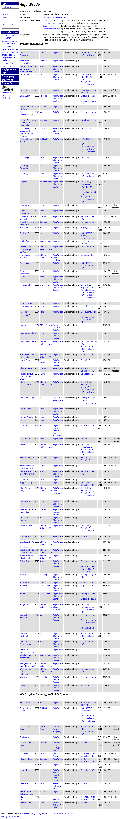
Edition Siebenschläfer (46, 248)
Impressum (7, 79)
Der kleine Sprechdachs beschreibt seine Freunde (27, 132)
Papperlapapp (26, 482)
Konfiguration (9, 69)
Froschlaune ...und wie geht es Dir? (26, 249)
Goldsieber (44, 139)
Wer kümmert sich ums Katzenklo (26, 671)
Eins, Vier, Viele (26, 227)
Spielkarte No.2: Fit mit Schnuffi (27, 551)
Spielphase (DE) (87, 243)
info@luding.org (8, 98)
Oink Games (45, 585)
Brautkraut (25, 74)
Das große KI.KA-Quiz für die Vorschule (27, 123)
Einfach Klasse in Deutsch (27, 217)
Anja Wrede (58, 52)
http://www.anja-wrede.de (53, 17)
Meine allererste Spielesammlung (27, 467)
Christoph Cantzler (57, 70)
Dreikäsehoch (26, 205)
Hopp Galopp (26, 306)
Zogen (22, 685)
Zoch (42, 74)
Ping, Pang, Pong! (25, 489)
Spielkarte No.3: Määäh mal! (27, 556)
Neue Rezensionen (10, 49)
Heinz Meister (56, 798)
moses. (43, 112)
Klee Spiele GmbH (44, 727)
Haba (42, 157)
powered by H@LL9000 (7, 94)
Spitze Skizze (25, 561)
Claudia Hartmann (57, 258)
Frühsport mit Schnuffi (26, 256)
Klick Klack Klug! (27, 397)
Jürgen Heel (58, 397)
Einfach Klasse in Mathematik (27, 223)
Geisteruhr (25, 276)
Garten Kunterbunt (25, 272)
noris (42, 276)
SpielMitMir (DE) (88, 753)
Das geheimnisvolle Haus (26, 114)
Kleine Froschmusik (51, 29)
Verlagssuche (7, 24)
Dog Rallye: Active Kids (25, 166)
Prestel (43, 509)
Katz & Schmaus (27, 360)
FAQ (4, 72)
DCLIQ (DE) (85, 157)
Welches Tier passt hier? (25, 656)
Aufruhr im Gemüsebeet (25, 62)
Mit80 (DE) (85, 685)
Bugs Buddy (25, 96)
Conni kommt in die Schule (27, 107)
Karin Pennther (57, 429)
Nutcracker (25, 479)
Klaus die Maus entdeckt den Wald (26, 376)
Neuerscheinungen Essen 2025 (10, 36)
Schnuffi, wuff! (26, 525)
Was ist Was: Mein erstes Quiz (27, 651)
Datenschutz (8, 83)
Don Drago (25, 173)
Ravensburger (46, 181)
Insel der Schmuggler (52, 23)
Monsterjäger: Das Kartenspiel (27, 472)
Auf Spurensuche (26, 53)
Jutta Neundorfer (58, 434)
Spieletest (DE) (87, 241)
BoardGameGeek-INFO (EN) (88, 91)
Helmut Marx (56, 749)
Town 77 (23, 593)
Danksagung (8, 76)
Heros (42, 90)
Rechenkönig (25, 802)
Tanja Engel (58, 731)
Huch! (42, 128)
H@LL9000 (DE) (87, 128)
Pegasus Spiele (43, 361)
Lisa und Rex (25, 438)
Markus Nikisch (56, 754)
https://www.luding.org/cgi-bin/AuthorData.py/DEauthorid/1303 (46, 813)
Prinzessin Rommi (24, 518)
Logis (42, 233)
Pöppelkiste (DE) (88, 287)
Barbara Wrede (56, 513)
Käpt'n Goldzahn (27, 333)
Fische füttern (26, 241)
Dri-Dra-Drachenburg (26, 212)
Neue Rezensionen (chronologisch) (10, 53)
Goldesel (24, 753)
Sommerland (25, 536)
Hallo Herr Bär (26, 303)
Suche (5, 3)
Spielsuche (6, 7)
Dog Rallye (24, 157)
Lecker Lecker (26, 425)
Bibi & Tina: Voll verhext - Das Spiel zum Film (26, 69)
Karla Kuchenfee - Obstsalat (27, 355)
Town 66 (23, 585)
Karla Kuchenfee (27, 341)
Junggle (23, 325)
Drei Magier (45, 285)
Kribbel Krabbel (27, 417)
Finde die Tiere (49, 20)
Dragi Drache (26, 181)
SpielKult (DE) (91, 571)
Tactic (42, 479)
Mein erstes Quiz (27, 457)
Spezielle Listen (10, 32)
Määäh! (23, 444)
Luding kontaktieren (10, 816)
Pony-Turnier (25, 501)
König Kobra (25, 409)
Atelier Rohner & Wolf (57, 786)
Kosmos (43, 60)
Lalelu (22, 420)
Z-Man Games (46, 325)
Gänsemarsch (26, 263)
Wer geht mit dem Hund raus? (27, 664)
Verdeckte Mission (24, 616)
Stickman (24, 574)
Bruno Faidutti (56, 326)
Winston (23, 677)
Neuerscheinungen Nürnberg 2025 (10, 42)
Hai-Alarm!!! (25, 285)
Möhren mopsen (23, 798)
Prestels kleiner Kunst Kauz (26, 510)
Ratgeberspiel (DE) (89, 238)
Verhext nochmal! (24, 634)
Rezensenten (7, 63)
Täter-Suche (25, 582)
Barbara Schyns (56, 727)
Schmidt (43, 52)
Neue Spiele (7, 46)
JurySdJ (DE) (86, 227)
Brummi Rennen (27, 90)
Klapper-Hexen (49, 26)
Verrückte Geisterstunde (26, 642)
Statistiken (6, 66)
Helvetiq (43, 96)
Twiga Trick (25, 604)
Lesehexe (24, 783)
